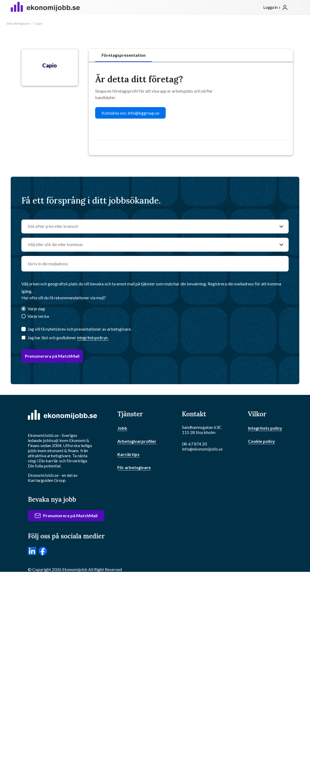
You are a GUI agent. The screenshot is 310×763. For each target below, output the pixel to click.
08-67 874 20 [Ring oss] (194, 443)
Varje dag (36, 308)
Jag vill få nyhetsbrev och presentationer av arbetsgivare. (79, 328)
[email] (155, 263)
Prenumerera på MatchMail (52, 355)
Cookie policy (261, 441)
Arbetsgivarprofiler (136, 441)
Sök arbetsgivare (18, 23)
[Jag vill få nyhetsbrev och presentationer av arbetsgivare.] (23, 329)
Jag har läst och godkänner (68, 337)
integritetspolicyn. (92, 337)
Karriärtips (128, 454)
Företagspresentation (124, 55)
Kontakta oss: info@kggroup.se (130, 112)
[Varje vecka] (23, 316)
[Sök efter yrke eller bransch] (149, 226)
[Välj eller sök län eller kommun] (149, 245)
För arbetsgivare (134, 467)
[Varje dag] (23, 309)
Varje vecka (38, 316)
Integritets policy (265, 427)
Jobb (122, 427)
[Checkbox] (23, 337)
